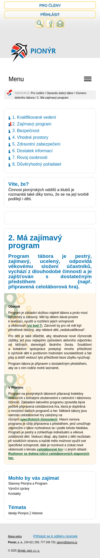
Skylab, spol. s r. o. (28, 550)
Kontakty (14, 494)
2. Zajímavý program (31, 124)
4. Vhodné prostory (30, 137)
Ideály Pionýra (18, 513)
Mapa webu (15, 536)
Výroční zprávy (18, 488)
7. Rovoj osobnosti (29, 157)
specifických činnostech (38, 419)
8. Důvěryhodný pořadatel (36, 164)
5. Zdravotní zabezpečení (36, 144)
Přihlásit (49, 14)
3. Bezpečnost (25, 130)
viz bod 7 (34, 326)
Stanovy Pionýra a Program (27, 483)
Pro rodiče (37, 93)
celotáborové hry (50, 449)
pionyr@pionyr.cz (67, 542)
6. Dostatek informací (32, 150)
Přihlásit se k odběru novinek (55, 536)
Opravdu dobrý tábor (60, 93)
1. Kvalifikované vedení (34, 117)
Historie (37, 513)
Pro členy (50, 5)
